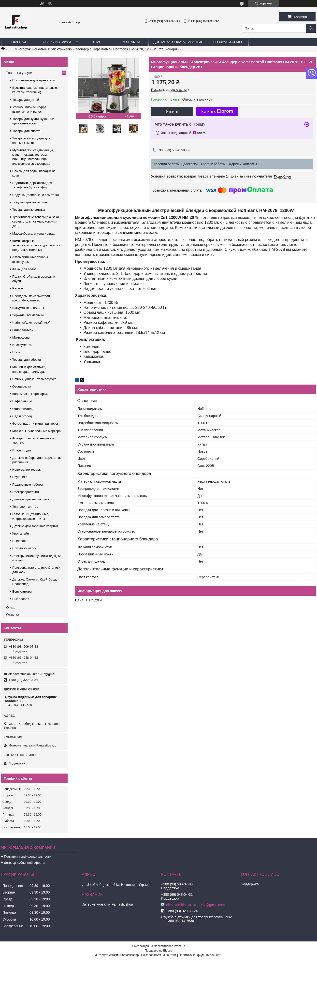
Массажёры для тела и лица (33, 233)
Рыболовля (20, 599)
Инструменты (22, 345)
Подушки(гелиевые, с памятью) (35, 195)
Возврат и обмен (228, 42)
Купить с (217, 111)
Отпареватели (22, 330)
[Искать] (311, 28)
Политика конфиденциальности (27, 856)
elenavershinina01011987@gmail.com (33, 674)
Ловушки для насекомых (30, 202)
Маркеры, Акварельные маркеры (36, 431)
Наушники (19, 477)
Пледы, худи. (22, 450)
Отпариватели (22, 409)
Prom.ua (179, 946)
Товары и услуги (56, 42)
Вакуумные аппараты (28, 308)
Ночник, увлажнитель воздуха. (34, 379)
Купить (172, 111)
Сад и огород (22, 416)
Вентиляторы (22, 591)
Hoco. (16, 352)
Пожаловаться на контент (158, 955)
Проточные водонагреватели (33, 80)
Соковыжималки (24, 548)
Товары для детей (25, 100)
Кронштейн (20, 533)
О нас (96, 42)
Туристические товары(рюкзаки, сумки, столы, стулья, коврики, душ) (36, 221)
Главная (18, 42)
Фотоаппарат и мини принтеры (35, 423)
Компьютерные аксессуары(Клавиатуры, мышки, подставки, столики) (36, 245)
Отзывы (12, 615)
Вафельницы (22, 401)
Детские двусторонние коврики (35, 526)
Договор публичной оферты (24, 863)
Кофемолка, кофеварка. (30, 394)
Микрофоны (21, 337)
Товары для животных (28, 209)
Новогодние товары (26, 469)
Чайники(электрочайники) (31, 322)
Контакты (131, 42)
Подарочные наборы (27, 484)
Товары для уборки (26, 359)
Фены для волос (24, 269)
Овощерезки (21, 386)
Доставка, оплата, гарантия (178, 42)
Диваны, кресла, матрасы (31, 499)
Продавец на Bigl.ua (158, 950)
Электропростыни (25, 492)
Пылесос (19, 541)
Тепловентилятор (25, 506)
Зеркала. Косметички (28, 315)
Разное (17, 288)
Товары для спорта (26, 131)
